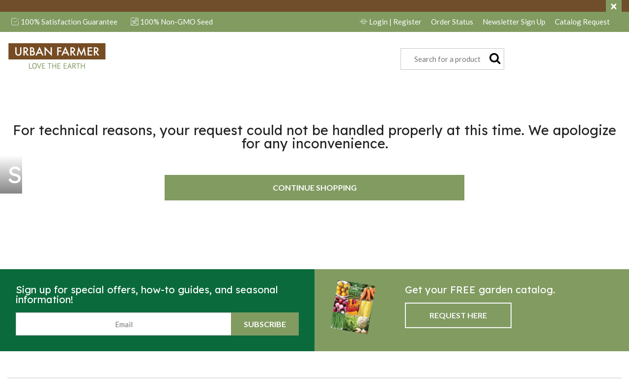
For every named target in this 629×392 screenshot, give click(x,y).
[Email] (123, 324)
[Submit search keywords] (494, 58)
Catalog (582, 21)
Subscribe (265, 324)
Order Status (452, 21)
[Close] (614, 6)
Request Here (458, 315)
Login (391, 21)
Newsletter (514, 21)
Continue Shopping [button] (315, 187)
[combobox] (452, 59)
